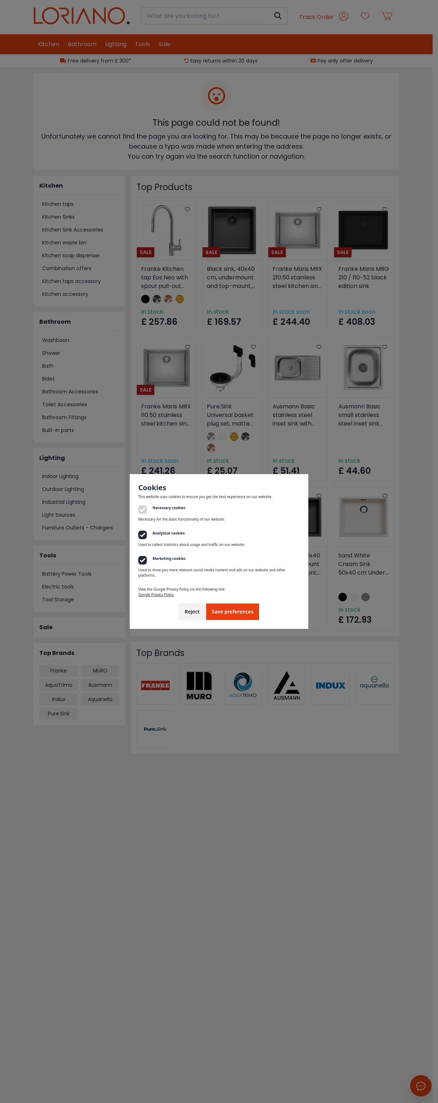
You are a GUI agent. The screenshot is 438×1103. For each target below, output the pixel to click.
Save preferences (233, 611)
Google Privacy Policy (156, 594)
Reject (192, 611)
